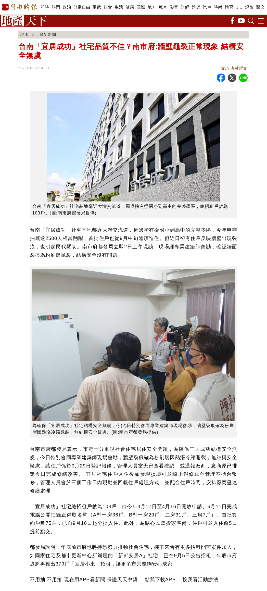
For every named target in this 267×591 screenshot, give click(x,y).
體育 (229, 7)
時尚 (218, 7)
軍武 (96, 7)
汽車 (207, 7)
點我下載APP (160, 579)
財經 (185, 7)
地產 (24, 34)
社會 (107, 7)
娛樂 (196, 7)
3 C (239, 7)
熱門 (55, 7)
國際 (141, 7)
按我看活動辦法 (200, 579)
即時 (44, 7)
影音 (174, 7)
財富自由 (82, 7)
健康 (130, 7)
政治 (67, 7)
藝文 (260, 7)
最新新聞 (47, 34)
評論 (249, 7)
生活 (118, 7)
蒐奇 (163, 7)
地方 (152, 7)
